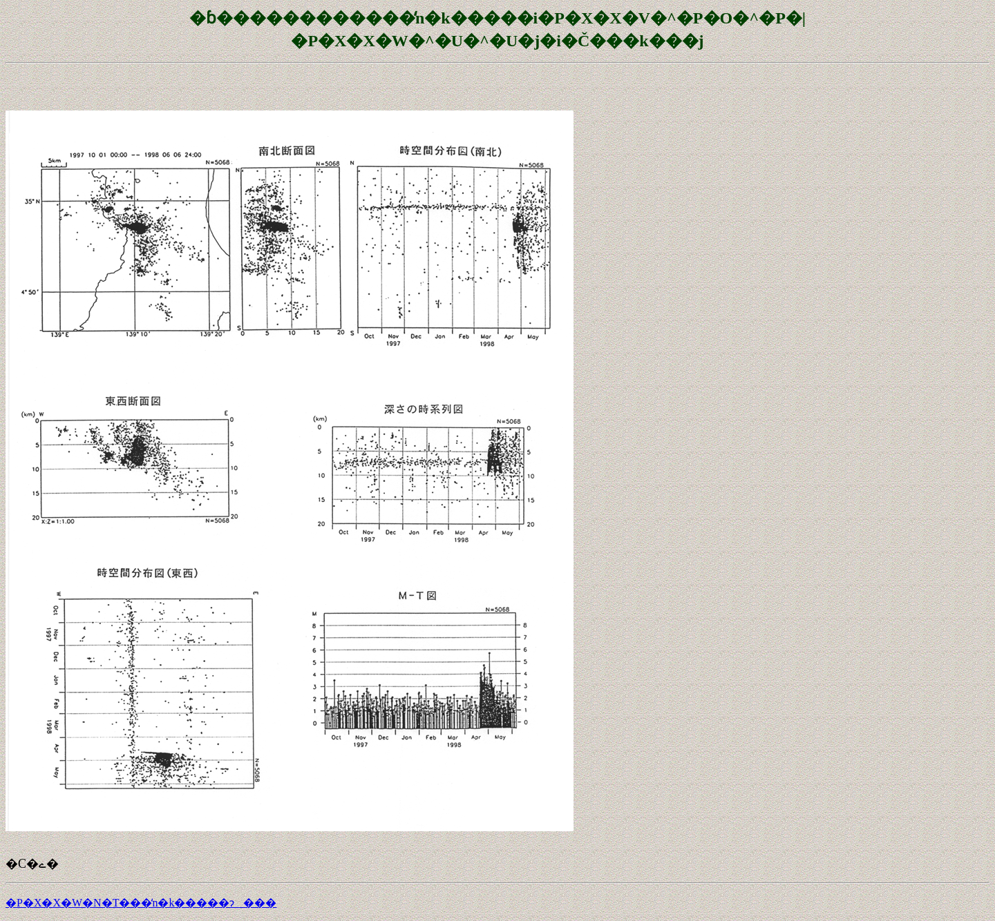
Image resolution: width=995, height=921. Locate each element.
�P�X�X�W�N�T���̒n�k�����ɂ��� (141, 903)
